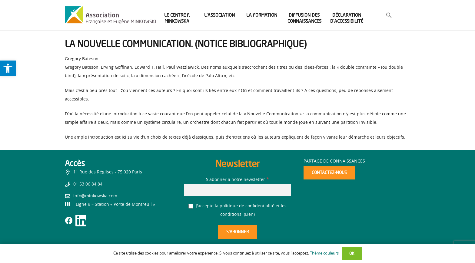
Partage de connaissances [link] (334, 161)
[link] (8, 68)
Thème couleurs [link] (324, 253)
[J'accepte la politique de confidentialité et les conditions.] (191, 206)
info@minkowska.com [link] (95, 196)
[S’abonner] (237, 232)
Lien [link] (249, 214)
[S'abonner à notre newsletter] (237, 190)
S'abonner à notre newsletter (237, 180)
